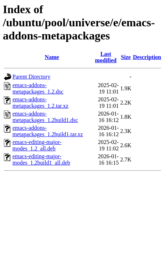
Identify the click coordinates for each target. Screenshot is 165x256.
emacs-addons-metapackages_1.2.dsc (37, 88)
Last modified (106, 57)
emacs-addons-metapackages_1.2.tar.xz (40, 102)
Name (52, 57)
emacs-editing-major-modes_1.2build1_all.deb (41, 159)
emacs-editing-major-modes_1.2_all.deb (36, 145)
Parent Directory (31, 77)
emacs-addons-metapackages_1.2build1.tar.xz (47, 131)
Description (147, 57)
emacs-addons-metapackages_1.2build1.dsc (45, 117)
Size (126, 57)
